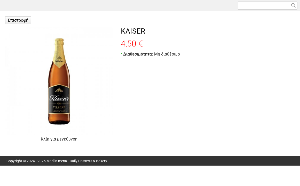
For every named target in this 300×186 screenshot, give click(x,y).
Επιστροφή (18, 20)
